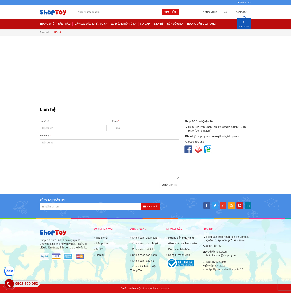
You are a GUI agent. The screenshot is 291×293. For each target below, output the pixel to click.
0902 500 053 (214, 246)
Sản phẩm (102, 243)
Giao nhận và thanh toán (182, 243)
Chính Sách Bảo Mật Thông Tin (143, 268)
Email (115, 121)
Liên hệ (100, 254)
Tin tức (100, 249)
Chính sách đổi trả (142, 249)
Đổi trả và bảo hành (179, 249)
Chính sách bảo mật (144, 260)
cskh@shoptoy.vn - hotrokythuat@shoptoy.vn (214, 136)
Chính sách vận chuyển (145, 243)
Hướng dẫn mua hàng (181, 237)
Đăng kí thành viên (179, 254)
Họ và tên (45, 121)
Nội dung (45, 135)
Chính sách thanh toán (145, 237)
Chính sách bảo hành (144, 254)
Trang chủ (102, 237)
